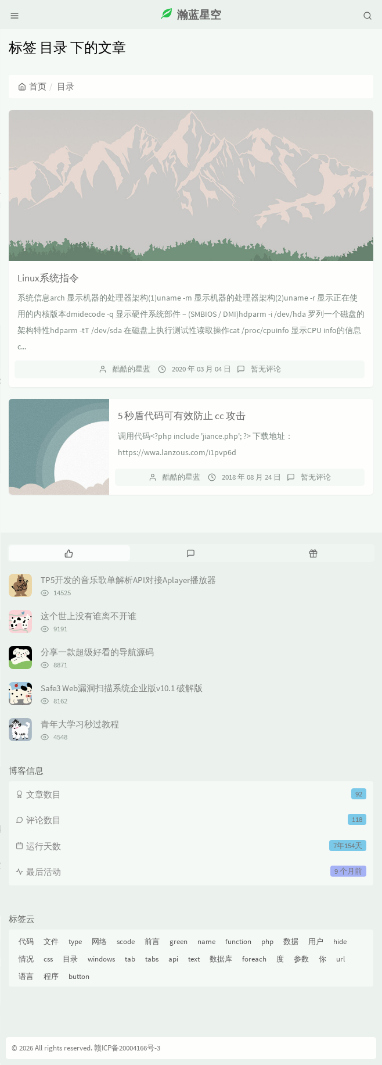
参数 (301, 959)
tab (130, 959)
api (173, 959)
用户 (315, 941)
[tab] (69, 553)
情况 (26, 959)
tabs (151, 959)
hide (340, 941)
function (238, 941)
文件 (51, 941)
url (340, 959)
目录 (70, 959)
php (267, 941)
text (194, 959)
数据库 (221, 959)
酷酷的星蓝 (131, 369)
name (206, 941)
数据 (290, 941)
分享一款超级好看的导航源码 (97, 651)
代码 (26, 941)
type (75, 941)
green (179, 941)
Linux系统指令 (48, 277)
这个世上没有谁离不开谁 (88, 615)
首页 (32, 86)
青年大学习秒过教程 (80, 724)
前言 (152, 941)
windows (101, 959)
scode (126, 941)
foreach (254, 959)
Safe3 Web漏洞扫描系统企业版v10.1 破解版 (122, 688)
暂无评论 (266, 369)
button (79, 976)
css (48, 959)
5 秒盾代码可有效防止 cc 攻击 (182, 415)
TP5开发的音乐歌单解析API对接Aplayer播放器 (128, 579)
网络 (99, 941)
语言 (26, 976)
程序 (51, 976)
